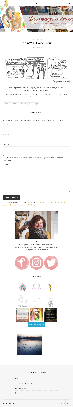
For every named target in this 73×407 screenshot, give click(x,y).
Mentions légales (21, 388)
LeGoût (23, 104)
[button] (22, 286)
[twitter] (7, 403)
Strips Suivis (36, 39)
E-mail (6, 134)
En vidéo (18, 378)
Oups (36, 104)
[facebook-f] (3, 403)
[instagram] (10, 403)
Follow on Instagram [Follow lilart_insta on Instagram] (36, 325)
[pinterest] (13, 403)
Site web (6, 145)
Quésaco (18, 393)
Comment (6, 164)
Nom (5, 124)
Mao (30, 104)
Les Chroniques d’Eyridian (24, 383)
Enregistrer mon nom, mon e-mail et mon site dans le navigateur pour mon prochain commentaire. (33, 159)
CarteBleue (15, 104)
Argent (6, 104)
